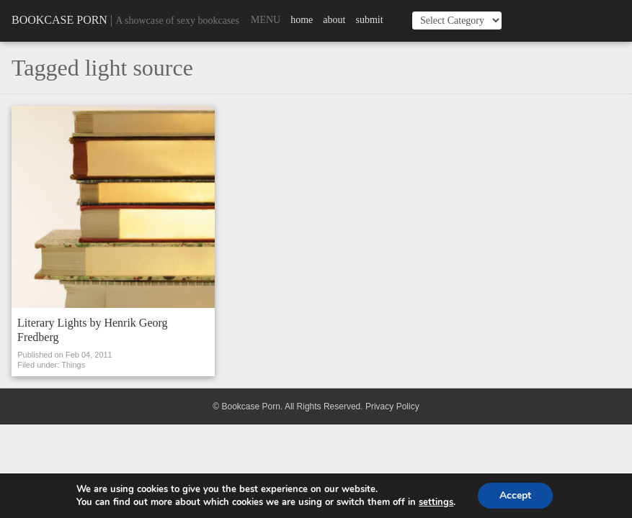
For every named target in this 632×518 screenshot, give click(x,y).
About (334, 19)
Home (301, 19)
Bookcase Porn (59, 20)
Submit (369, 19)
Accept (515, 495)
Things (73, 364)
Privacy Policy (392, 406)
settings (436, 502)
